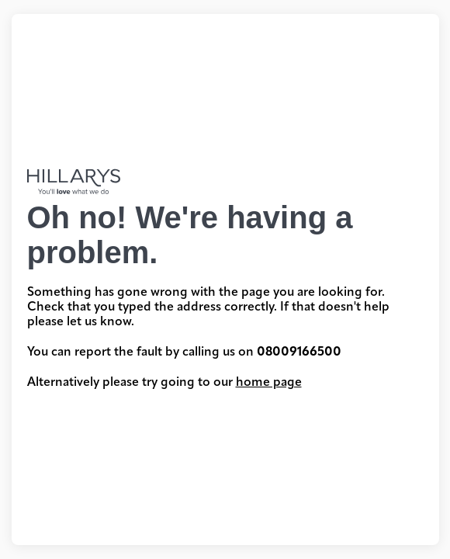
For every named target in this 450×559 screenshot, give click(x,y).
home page (269, 383)
